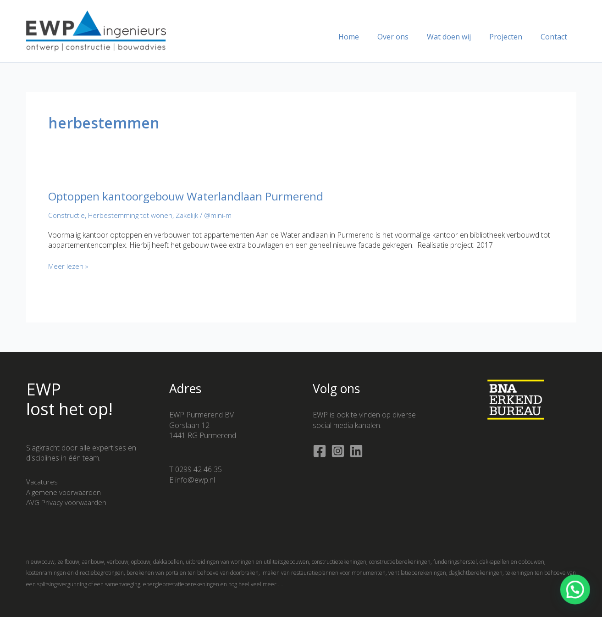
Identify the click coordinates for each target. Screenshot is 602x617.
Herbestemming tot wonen (132, 215)
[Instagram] (338, 451)
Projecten (511, 37)
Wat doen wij (458, 37)
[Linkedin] (356, 451)
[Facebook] (319, 451)
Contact (555, 37)
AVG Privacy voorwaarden (68, 502)
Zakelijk (191, 215)
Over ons (405, 37)
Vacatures (42, 482)
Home (365, 37)
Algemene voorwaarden (65, 492)
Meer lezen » (69, 266)
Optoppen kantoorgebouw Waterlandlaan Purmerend (195, 196)
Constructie (67, 215)
